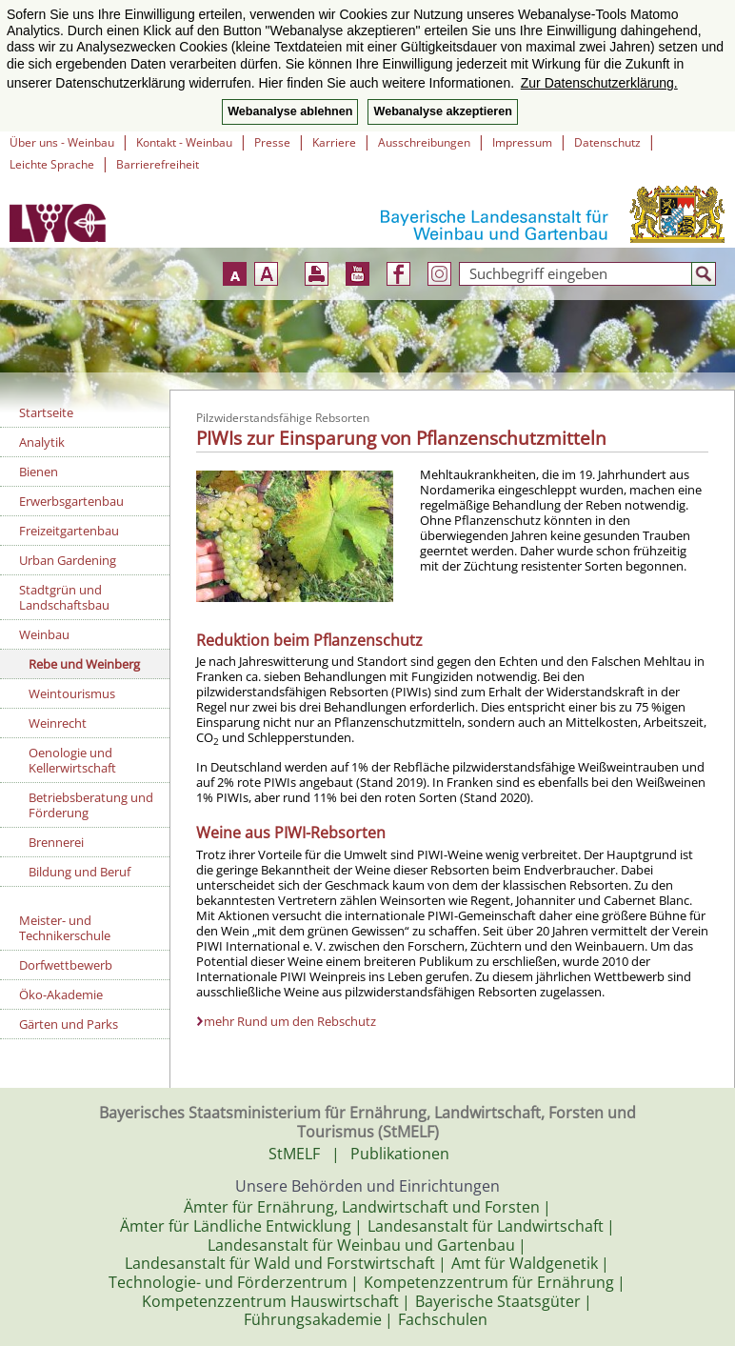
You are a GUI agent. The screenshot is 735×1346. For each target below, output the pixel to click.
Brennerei (56, 842)
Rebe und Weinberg (84, 664)
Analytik (42, 442)
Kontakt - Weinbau (184, 142)
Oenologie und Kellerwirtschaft (72, 760)
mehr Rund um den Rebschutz (290, 1021)
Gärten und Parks (68, 1024)
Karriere (334, 142)
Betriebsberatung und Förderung (91, 805)
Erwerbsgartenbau (71, 501)
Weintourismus (72, 693)
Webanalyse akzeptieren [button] (442, 111)
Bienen (38, 471)
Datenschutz (607, 142)
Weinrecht (58, 723)
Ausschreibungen (424, 142)
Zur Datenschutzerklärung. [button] (599, 82)
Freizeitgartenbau (69, 530)
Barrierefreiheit (157, 164)
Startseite (46, 412)
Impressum (522, 142)
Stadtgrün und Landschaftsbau (64, 597)
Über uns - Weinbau (62, 142)
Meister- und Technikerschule (64, 928)
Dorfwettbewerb (65, 965)
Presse (272, 142)
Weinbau (44, 634)
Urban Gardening (67, 560)
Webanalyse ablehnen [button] (290, 111)
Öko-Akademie (61, 994)
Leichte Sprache (52, 164)
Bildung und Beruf (79, 871)
